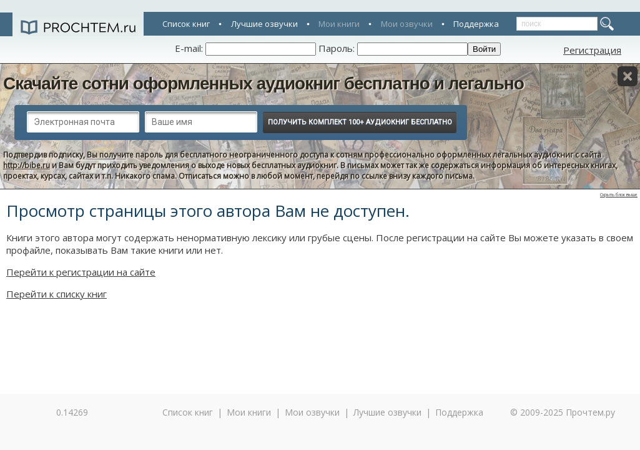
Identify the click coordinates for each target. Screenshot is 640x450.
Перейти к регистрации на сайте (80, 272)
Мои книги (339, 23)
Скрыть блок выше (619, 195)
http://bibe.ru (26, 165)
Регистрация (592, 50)
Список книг (186, 23)
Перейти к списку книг (56, 294)
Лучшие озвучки (264, 23)
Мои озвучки (407, 23)
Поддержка (476, 23)
